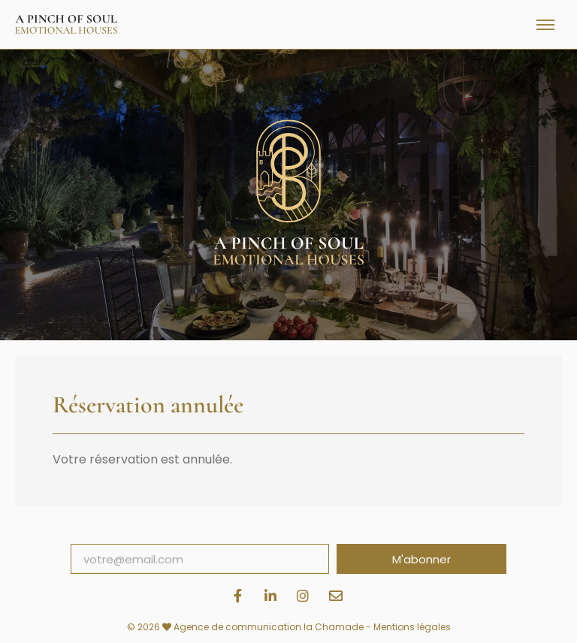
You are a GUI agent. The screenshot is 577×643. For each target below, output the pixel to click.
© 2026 (150, 626)
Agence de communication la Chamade (269, 626)
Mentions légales (412, 626)
